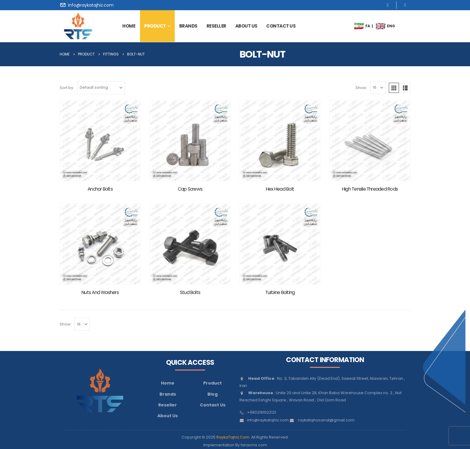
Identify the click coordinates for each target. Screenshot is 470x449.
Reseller (216, 26)
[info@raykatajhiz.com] (88, 5)
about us (246, 26)
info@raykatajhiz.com (268, 420)
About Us (167, 416)
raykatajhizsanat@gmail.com (326, 420)
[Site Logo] (78, 26)
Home (128, 26)
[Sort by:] (101, 87)
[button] (394, 88)
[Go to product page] (100, 140)
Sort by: (67, 88)
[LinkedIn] (405, 5)
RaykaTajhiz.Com (232, 437)
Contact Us (212, 405)
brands (188, 26)
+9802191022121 (261, 412)
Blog (212, 394)
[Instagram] (388, 5)
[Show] (378, 87)
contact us (281, 26)
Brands (167, 394)
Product (155, 26)
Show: (361, 88)
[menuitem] (359, 26)
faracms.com (254, 445)
